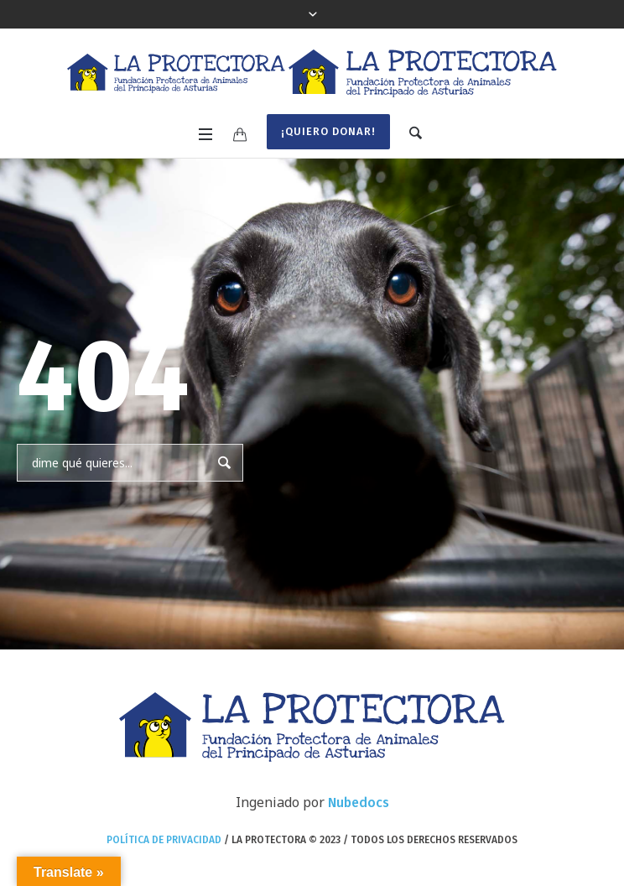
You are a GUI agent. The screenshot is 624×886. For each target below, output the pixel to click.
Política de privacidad (164, 840)
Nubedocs (358, 802)
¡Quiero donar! (328, 131)
